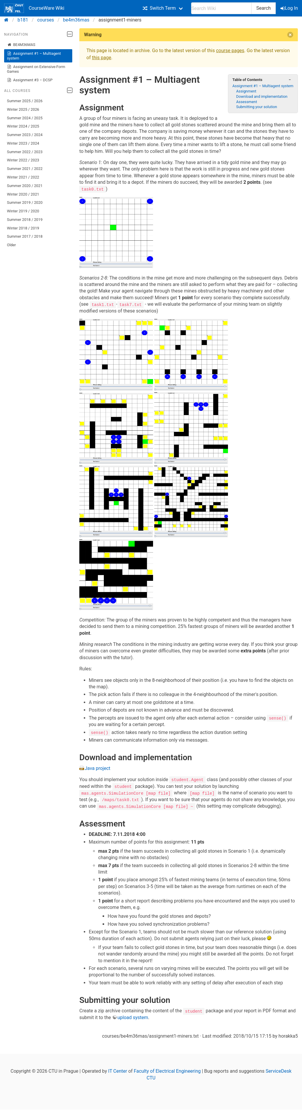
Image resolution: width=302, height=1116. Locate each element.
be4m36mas (76, 20)
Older (11, 245)
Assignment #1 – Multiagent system (34, 55)
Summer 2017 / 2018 (25, 236)
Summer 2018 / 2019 (25, 219)
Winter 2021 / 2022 (23, 177)
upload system (132, 1017)
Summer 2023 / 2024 (25, 135)
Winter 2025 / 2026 (23, 109)
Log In (289, 8)
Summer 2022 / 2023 (25, 152)
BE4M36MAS (21, 44)
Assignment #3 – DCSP (29, 80)
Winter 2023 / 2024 (23, 143)
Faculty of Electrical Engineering (167, 1070)
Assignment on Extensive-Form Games (36, 69)
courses (45, 20)
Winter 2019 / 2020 (23, 211)
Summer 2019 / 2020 (25, 202)
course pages (230, 50)
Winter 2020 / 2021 (23, 194)
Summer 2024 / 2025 (25, 118)
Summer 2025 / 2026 (25, 101)
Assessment (246, 102)
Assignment (246, 91)
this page (101, 57)
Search (263, 8)
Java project (97, 768)
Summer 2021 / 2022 (25, 168)
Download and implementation (262, 96)
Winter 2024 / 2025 (23, 126)
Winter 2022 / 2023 (23, 160)
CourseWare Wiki (34, 8)
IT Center (117, 1070)
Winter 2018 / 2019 (23, 228)
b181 (23, 20)
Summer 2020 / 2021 (25, 185)
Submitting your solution (256, 107)
